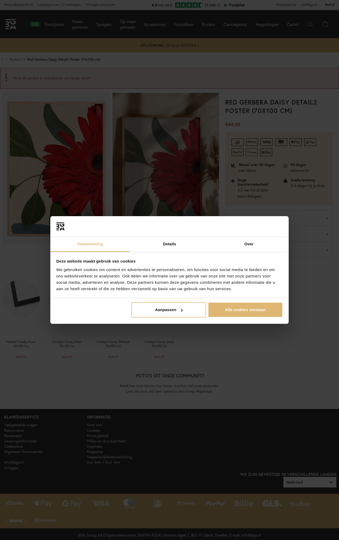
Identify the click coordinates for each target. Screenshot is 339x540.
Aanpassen (169, 309)
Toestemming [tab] (90, 244)
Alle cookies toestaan (245, 309)
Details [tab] (169, 244)
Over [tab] (249, 244)
